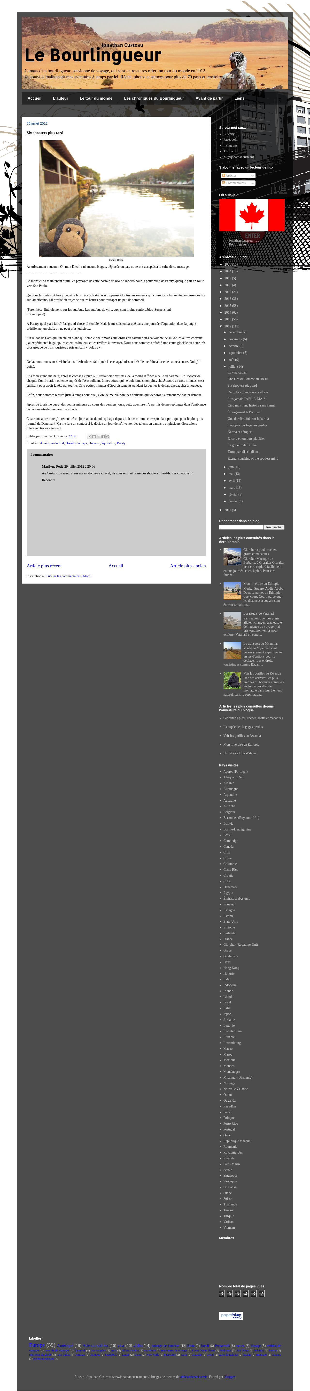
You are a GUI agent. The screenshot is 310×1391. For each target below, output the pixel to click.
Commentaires (234, 183)
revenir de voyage (57, 1350)
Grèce (228, 950)
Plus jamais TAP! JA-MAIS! (247, 399)
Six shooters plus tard (242, 385)
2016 (228, 299)
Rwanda (229, 1158)
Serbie (228, 1170)
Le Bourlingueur (92, 54)
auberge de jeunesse (165, 1346)
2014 (228, 312)
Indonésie (230, 985)
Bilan (190, 1346)
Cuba (227, 881)
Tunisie (229, 1210)
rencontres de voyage (174, 1350)
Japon (228, 1014)
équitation (108, 443)
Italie (227, 1008)
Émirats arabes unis (237, 898)
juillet (232, 366)
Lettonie (229, 1025)
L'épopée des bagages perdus (247, 425)
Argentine (230, 795)
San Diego (242, 1350)
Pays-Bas (230, 1106)
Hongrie (229, 973)
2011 (228, 510)
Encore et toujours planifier (246, 438)
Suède (228, 1193)
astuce (240, 1346)
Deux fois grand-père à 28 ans (248, 392)
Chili (227, 852)
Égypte (228, 893)
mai (231, 474)
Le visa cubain (238, 372)
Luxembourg (232, 1043)
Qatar (227, 1135)
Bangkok (79, 1350)
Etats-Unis (231, 921)
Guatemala (231, 956)
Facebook (230, 139)
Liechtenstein (233, 1031)
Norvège (229, 1083)
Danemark (231, 887)
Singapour (231, 1175)
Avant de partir (209, 98)
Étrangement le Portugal (244, 412)
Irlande (228, 991)
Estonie (229, 916)
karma (273, 1350)
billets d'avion (130, 1350)
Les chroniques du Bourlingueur (154, 98)
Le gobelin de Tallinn (242, 445)
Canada (229, 846)
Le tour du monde (96, 98)
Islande (228, 997)
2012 (228, 326)
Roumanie (231, 1146)
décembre (235, 332)
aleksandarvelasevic (193, 1377)
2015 (228, 306)
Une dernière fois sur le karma (248, 419)
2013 (228, 319)
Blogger (229, 1377)
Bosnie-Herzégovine (237, 829)
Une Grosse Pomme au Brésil (248, 379)
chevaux (94, 443)
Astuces (95, 1354)
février (233, 494)
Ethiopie (229, 927)
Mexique (230, 1060)
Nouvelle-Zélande (236, 1089)
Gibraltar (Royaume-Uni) (241, 944)
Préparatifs (222, 1346)
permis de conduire (43, 1358)
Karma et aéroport (240, 432)
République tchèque (237, 1141)
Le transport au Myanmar (260, 643)
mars (232, 487)
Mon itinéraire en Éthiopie (261, 584)
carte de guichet (228, 1354)
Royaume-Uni (233, 1152)
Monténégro (232, 1072)
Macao (228, 1048)
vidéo (137, 1345)
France (228, 939)
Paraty (121, 443)
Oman (228, 1095)
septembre (235, 353)
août (231, 360)
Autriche (229, 806)
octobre (233, 346)
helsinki (259, 1350)
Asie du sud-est (95, 1345)
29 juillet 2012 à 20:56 (79, 466)
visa (120, 1345)
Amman (80, 1354)
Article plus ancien (188, 565)
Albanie (229, 783)
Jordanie (229, 1020)
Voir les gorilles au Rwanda (262, 673)
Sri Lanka (230, 1187)
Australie (230, 800)
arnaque (197, 1354)
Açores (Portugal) (236, 771)
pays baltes (63, 1354)
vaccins (276, 1354)
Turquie (229, 1216)
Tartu (184, 1354)
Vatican (229, 1222)
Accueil (34, 98)
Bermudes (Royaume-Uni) (242, 818)
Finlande (229, 933)
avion (210, 1354)
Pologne (229, 1118)
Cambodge (231, 841)
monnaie (261, 1354)
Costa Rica (231, 869)
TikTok (228, 151)
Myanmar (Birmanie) (238, 1077)
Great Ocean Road (203, 1350)
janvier (233, 501)
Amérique (65, 1345)
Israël (227, 1002)
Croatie (228, 875)
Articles (229, 175)
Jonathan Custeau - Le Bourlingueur (244, 242)
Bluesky (229, 134)
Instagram (230, 145)
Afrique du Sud (234, 777)
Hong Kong (232, 968)
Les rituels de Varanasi (258, 613)
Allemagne (231, 789)
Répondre (48, 480)
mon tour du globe (40, 1354)
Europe (37, 1345)
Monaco (229, 1066)
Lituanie (229, 1037)
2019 (228, 278)
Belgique (230, 812)
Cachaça (81, 443)
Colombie (230, 864)
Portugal (229, 1129)
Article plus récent (44, 565)
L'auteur (60, 98)
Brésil (70, 443)
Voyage (256, 1346)
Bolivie (228, 823)
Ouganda (230, 1100)
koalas (247, 1354)
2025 (228, 264)
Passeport (170, 1354)
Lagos (125, 1354)
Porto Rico (231, 1123)
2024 (228, 271)
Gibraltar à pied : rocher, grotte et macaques (260, 552)
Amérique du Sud (52, 443)
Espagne (229, 910)
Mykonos (225, 1350)
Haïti (227, 962)
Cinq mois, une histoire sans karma (251, 405)
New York (152, 1354)
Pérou (228, 1112)
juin (231, 467)
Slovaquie (230, 1181)
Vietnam (229, 1227)
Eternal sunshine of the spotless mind (253, 458)
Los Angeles (98, 1350)
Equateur (230, 904)
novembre (235, 339)
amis (114, 1350)
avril (231, 480)
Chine (228, 858)
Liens (239, 98)
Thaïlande (230, 1204)
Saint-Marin (232, 1164)
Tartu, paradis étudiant (243, 452)
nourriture (150, 1350)
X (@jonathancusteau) (239, 157)
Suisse (228, 1199)
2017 (228, 292)
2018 (228, 285)
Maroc (228, 1054)
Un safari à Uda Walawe (240, 753)
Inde (227, 979)
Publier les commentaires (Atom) (68, 576)
